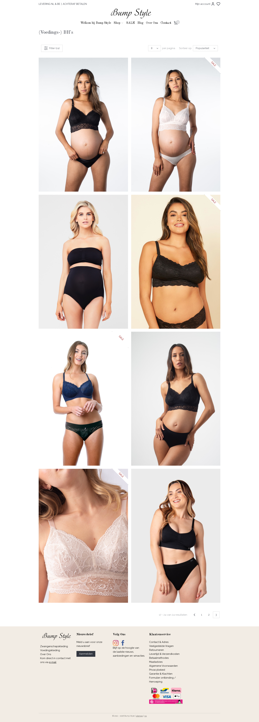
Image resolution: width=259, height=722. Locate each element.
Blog (140, 22)
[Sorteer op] (205, 48)
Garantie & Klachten (160, 673)
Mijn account (205, 4)
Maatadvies (156, 661)
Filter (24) (52, 48)
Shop (119, 22)
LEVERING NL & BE (49, 3)
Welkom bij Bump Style (95, 22)
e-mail (52, 662)
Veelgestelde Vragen (161, 646)
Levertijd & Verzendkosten (164, 653)
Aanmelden (86, 653)
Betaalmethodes (159, 657)
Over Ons (152, 22)
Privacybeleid (157, 669)
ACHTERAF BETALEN (75, 3)
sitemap (139, 716)
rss (145, 716)
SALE (130, 22)
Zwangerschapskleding (54, 646)
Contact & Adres (158, 642)
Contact (166, 22)
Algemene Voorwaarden (163, 665)
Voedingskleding (50, 650)
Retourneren (156, 649)
